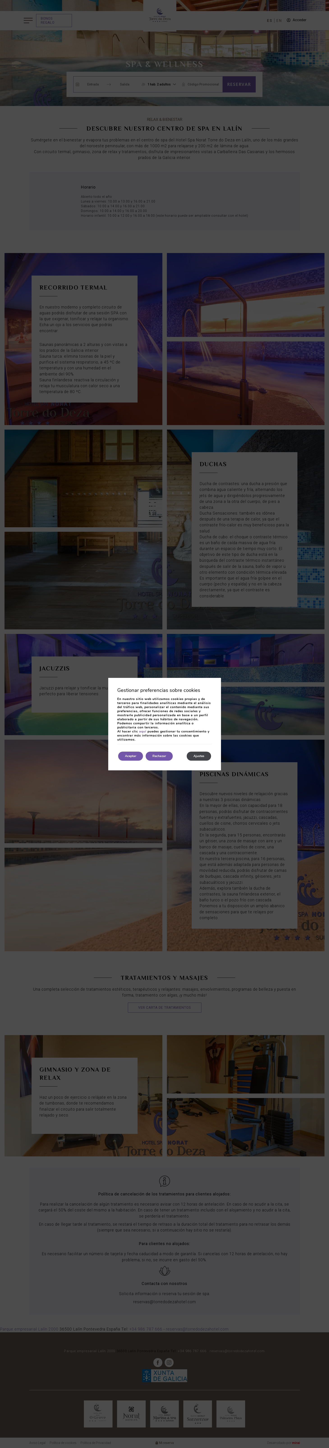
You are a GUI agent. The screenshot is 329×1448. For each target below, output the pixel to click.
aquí (142, 731)
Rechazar (159, 756)
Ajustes (198, 756)
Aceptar (130, 756)
